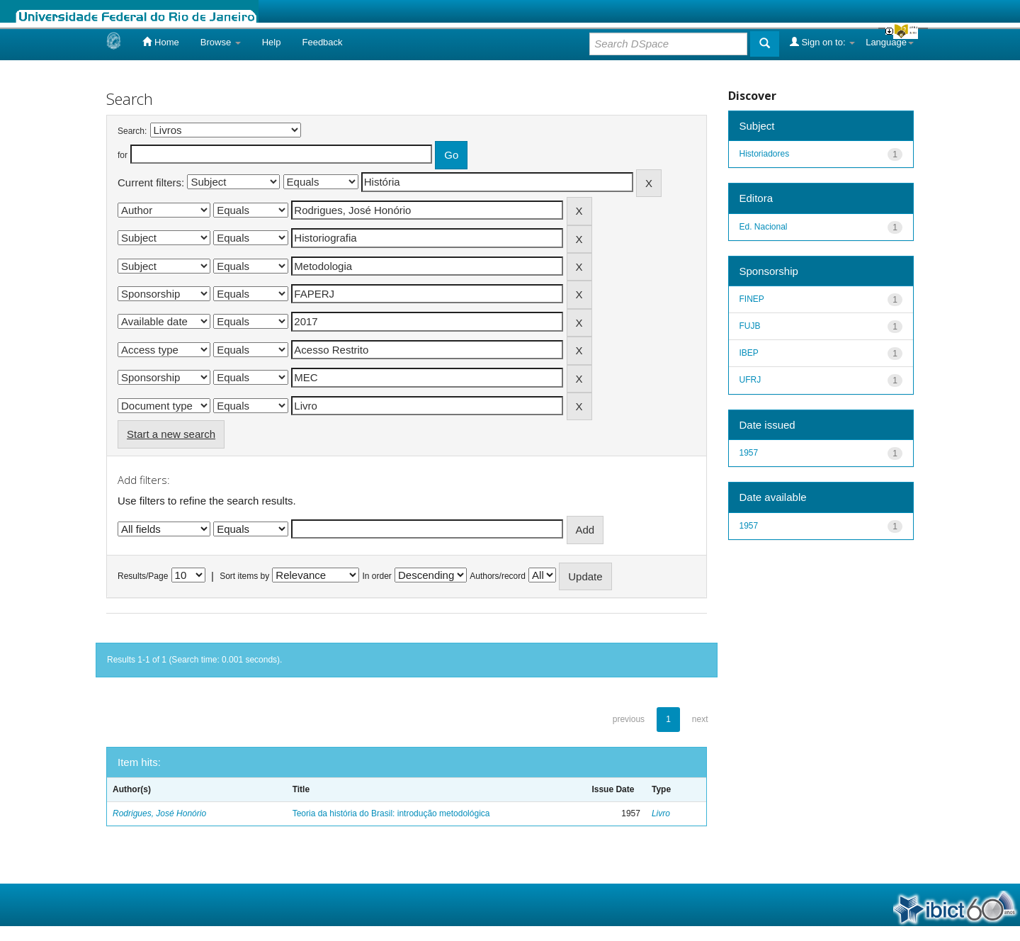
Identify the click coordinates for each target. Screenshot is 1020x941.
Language (890, 42)
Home (160, 41)
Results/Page (143, 576)
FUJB (750, 326)
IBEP (749, 353)
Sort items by (244, 576)
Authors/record (498, 576)
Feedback (322, 42)
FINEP (752, 299)
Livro (661, 813)
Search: (132, 131)
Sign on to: (822, 41)
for (123, 155)
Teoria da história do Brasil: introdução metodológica (391, 813)
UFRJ (750, 380)
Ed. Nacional (764, 227)
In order (377, 576)
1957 (749, 453)
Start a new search (171, 434)
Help (271, 42)
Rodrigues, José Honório (159, 813)
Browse (220, 42)
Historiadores (765, 154)
